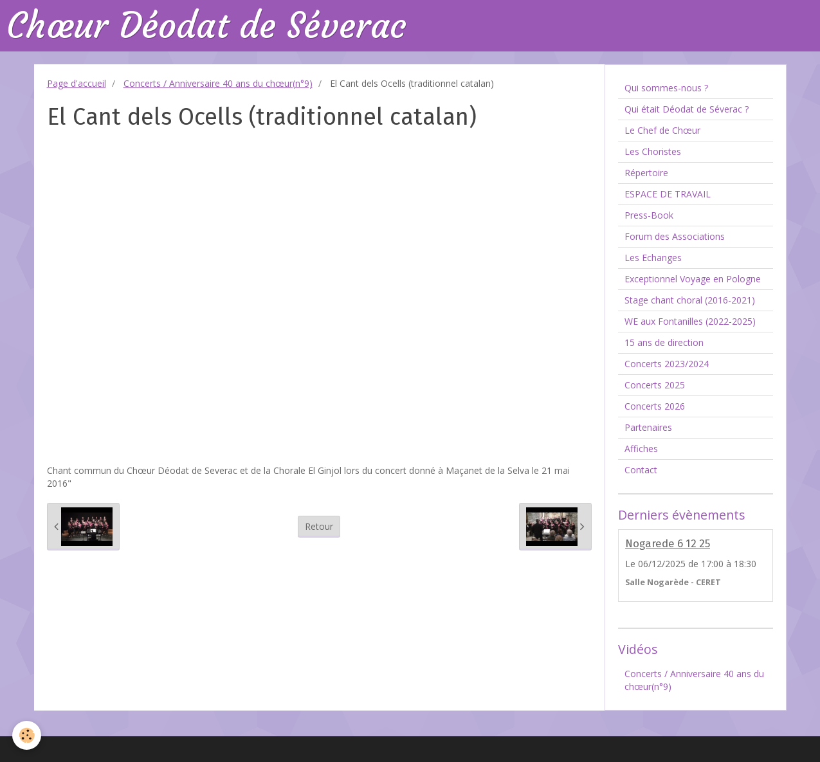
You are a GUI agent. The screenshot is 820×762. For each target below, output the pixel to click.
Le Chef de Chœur (662, 130)
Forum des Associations (674, 236)
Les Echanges (653, 257)
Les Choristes (652, 151)
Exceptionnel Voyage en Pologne (692, 279)
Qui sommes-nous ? (666, 88)
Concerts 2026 (654, 406)
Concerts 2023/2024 (666, 364)
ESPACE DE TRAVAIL (667, 194)
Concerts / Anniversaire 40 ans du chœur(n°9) (218, 83)
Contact (640, 470)
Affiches (641, 448)
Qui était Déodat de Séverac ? (686, 109)
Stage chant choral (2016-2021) (689, 300)
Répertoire (646, 173)
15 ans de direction (664, 342)
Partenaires (648, 427)
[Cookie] (27, 735)
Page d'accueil (76, 83)
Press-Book (648, 215)
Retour (319, 526)
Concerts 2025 (654, 385)
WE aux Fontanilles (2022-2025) (690, 321)
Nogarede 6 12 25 (667, 544)
